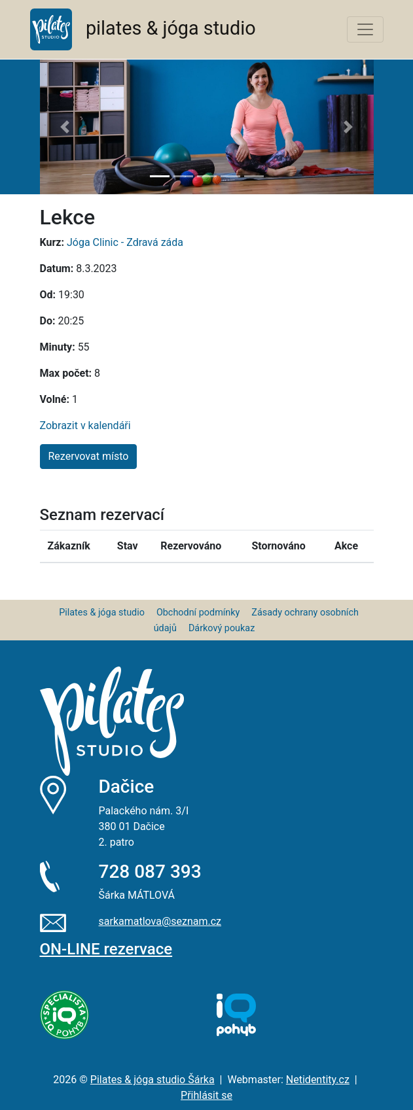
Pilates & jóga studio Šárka (152, 1079)
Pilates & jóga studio (102, 612)
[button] (65, 127)
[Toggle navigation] (365, 29)
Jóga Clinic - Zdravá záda (125, 242)
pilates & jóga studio (143, 29)
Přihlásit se (206, 1095)
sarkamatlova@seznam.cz (160, 921)
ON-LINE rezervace (106, 949)
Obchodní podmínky (198, 612)
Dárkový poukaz (222, 628)
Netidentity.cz (318, 1079)
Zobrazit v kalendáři (85, 425)
